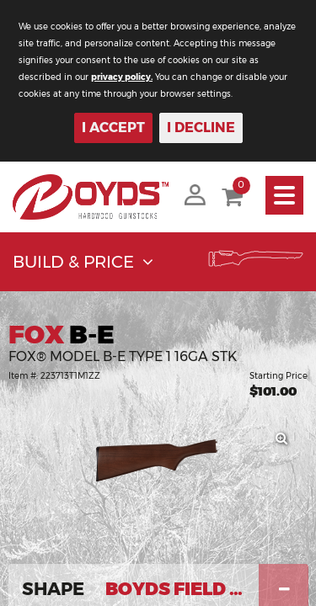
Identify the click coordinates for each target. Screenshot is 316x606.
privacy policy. (122, 77)
